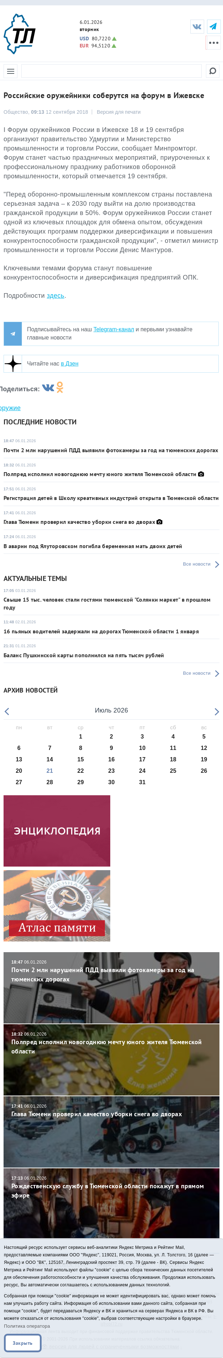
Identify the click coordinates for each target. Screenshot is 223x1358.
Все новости (197, 564)
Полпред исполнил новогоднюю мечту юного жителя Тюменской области (100, 474)
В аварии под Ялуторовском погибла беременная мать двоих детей (93, 546)
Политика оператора (27, 1326)
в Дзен (69, 364)
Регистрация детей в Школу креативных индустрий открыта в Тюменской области (111, 497)
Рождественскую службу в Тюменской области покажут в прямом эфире (111, 1187)
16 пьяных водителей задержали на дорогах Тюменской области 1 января (101, 631)
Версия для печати (118, 112)
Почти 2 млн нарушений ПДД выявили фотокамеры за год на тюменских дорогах (111, 450)
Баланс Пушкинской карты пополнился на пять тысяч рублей (84, 655)
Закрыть (23, 1343)
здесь (55, 295)
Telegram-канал (114, 329)
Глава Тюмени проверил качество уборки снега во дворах (79, 521)
